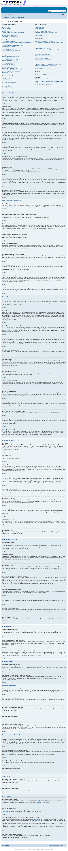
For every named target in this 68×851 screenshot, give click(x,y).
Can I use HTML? (6, 78)
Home (3, 6)
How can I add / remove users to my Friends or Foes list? (47, 49)
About (59, 6)
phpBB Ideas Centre (7, 811)
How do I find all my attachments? (42, 74)
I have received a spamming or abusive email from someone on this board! (49, 43)
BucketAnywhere (34, 6)
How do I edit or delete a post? (8, 57)
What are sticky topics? (7, 85)
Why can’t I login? (6, 31)
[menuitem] (10, 15)
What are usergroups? (39, 28)
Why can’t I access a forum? (8, 64)
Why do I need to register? (8, 25)
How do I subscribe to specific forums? (43, 66)
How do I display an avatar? (8, 49)
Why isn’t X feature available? (41, 80)
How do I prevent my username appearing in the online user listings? (16, 42)
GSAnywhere (45, 6)
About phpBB (38, 802)
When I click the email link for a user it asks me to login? (14, 51)
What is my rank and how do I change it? (11, 50)
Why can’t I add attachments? (8, 65)
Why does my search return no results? (43, 55)
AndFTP (9, 6)
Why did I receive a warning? (8, 67)
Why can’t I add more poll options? (9, 61)
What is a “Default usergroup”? (41, 33)
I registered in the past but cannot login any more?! (13, 32)
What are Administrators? (40, 25)
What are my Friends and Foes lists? (42, 48)
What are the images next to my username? (11, 47)
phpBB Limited (41, 800)
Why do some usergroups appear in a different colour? (46, 32)
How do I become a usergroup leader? (43, 31)
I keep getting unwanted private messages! (44, 41)
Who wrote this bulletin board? (41, 78)
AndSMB (17, 6)
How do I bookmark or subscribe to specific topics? (45, 65)
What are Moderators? (39, 27)
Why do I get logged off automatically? (10, 35)
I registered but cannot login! (8, 29)
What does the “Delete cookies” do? (10, 36)
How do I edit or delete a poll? (8, 63)
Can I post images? (6, 81)
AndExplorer (25, 6)
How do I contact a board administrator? (43, 84)
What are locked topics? (7, 86)
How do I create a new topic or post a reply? (11, 56)
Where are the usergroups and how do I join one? (45, 29)
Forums (52, 6)
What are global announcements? (9, 82)
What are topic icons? (7, 87)
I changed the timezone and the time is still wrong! (13, 45)
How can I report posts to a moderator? (10, 68)
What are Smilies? (6, 79)
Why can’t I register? (6, 28)
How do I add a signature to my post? (10, 59)
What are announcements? (8, 83)
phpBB (21, 248)
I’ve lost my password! (7, 33)
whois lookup (35, 820)
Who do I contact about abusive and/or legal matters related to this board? (49, 82)
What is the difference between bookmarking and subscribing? (48, 64)
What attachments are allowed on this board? (44, 72)
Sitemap (16, 849)
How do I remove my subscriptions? (42, 68)
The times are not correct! (7, 43)
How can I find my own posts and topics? (43, 59)
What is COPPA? (6, 27)
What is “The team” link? (40, 35)
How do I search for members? (41, 58)
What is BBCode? (6, 77)
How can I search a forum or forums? (42, 54)
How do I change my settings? (8, 41)
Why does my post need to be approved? (11, 71)
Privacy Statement (22, 849)
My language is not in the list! (8, 46)
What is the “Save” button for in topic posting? (12, 69)
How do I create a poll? (7, 60)
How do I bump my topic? (7, 72)
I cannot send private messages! (41, 39)
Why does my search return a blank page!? (44, 57)
